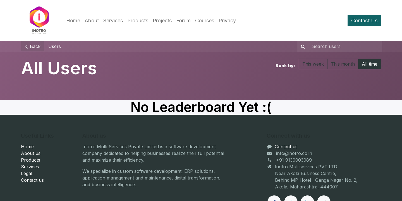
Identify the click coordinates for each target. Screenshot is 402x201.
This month (343, 64)
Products (30, 160)
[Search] (302, 46)
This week (313, 64)
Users (54, 46)
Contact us (32, 180)
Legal (26, 173)
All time (369, 64)
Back (32, 46)
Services (30, 166)
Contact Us (364, 20)
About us (30, 153)
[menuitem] (73, 21)
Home (27, 146)
